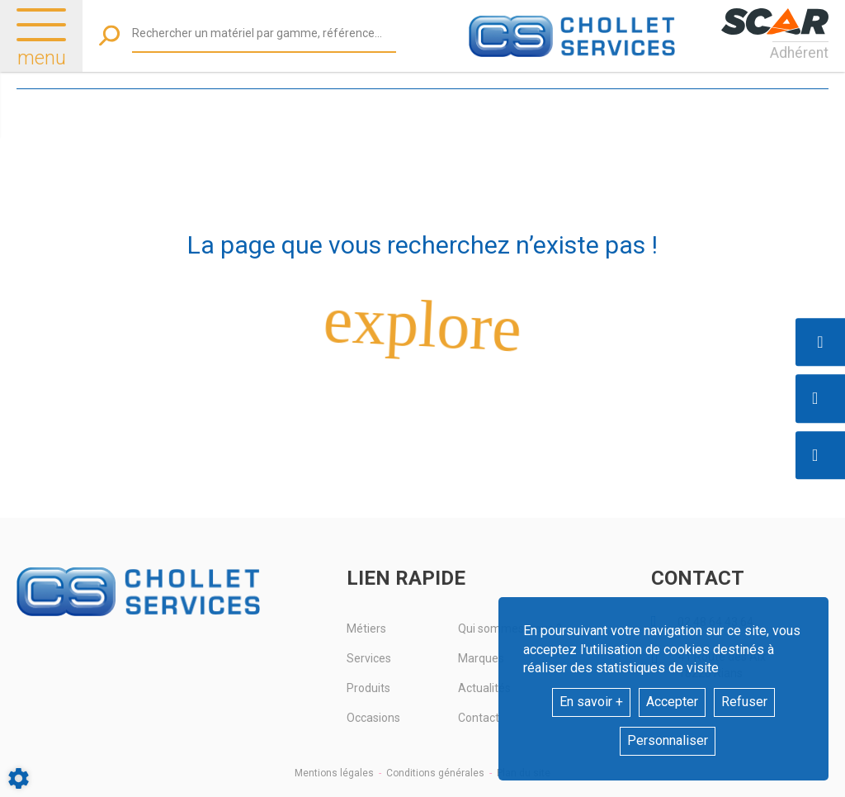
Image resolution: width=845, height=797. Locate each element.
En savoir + (591, 701)
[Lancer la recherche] (109, 36)
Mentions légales (334, 773)
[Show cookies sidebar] (18, 778)
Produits (368, 688)
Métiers (366, 628)
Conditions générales (435, 773)
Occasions (373, 717)
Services (369, 658)
